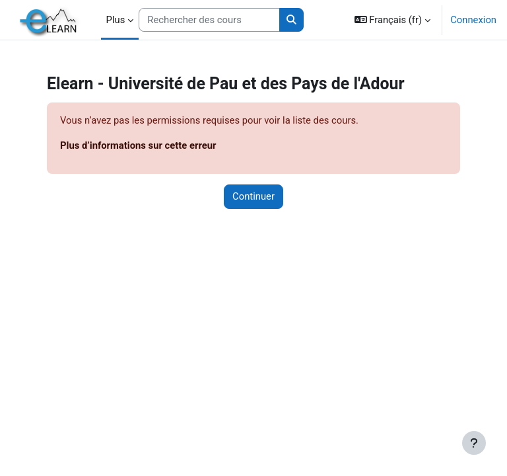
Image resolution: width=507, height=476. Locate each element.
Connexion (473, 20)
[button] (393, 20)
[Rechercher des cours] (209, 20)
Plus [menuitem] (115, 20)
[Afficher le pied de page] (474, 443)
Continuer (253, 196)
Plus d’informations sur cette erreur (138, 145)
